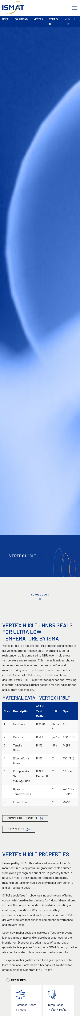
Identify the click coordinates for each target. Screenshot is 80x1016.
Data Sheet (18, 829)
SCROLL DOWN (40, 597)
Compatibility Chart (25, 818)
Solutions (21, 19)
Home (5, 19)
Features (16, 980)
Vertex (38, 19)
